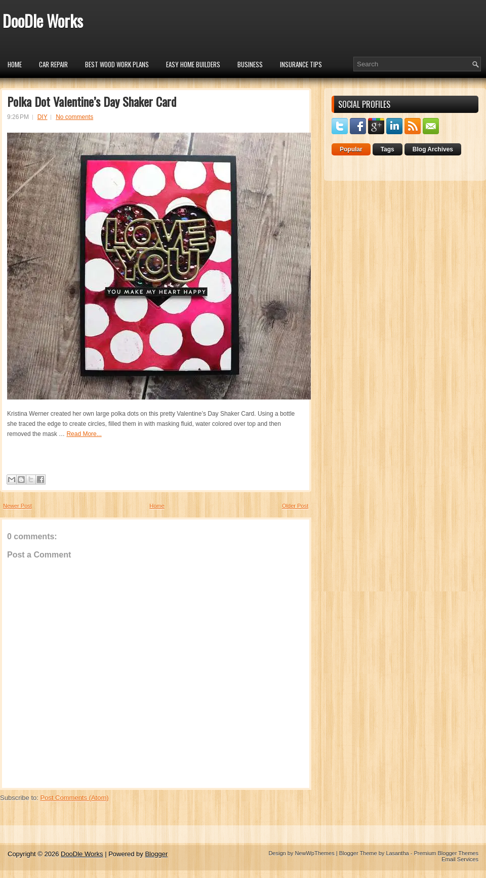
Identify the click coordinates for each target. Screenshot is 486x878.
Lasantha (397, 853)
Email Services (459, 859)
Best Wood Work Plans (117, 64)
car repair (53, 64)
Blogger (156, 854)
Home (15, 64)
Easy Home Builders (193, 64)
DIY (42, 117)
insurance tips (301, 64)
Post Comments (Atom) (74, 798)
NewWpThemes (314, 853)
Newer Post (17, 506)
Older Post (295, 506)
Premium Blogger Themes (446, 853)
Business (250, 64)
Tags (387, 149)
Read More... (83, 433)
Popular (351, 149)
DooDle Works (43, 20)
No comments (74, 117)
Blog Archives (433, 149)
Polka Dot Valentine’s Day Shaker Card (91, 101)
